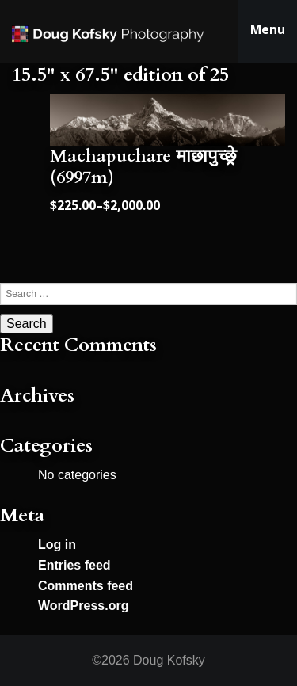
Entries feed (74, 565)
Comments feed (85, 586)
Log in (57, 544)
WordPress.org (83, 605)
